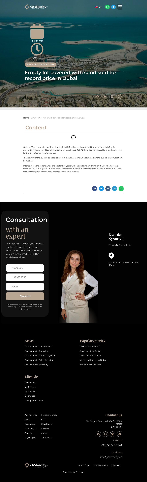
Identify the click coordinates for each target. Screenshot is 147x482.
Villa (27, 419)
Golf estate (30, 387)
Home (26, 118)
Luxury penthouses (34, 400)
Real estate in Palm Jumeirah (39, 360)
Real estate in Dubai (90, 346)
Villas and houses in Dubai (93, 360)
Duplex (28, 433)
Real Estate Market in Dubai (40, 64)
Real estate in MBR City (36, 364)
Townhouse (30, 428)
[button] (94, 188)
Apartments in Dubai (90, 351)
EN (98, 6)
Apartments (31, 415)
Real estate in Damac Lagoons (40, 355)
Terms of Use (83, 465)
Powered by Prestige (73, 472)
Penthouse (30, 424)
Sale (43, 419)
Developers (46, 424)
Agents (44, 433)
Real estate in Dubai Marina (38, 346)
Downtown (30, 382)
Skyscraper (30, 437)
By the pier (30, 391)
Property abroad (49, 415)
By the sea (30, 396)
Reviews (45, 428)
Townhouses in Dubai (90, 364)
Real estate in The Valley (37, 351)
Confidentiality (101, 465)
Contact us (46, 437)
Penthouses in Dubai (90, 355)
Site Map (116, 465)
